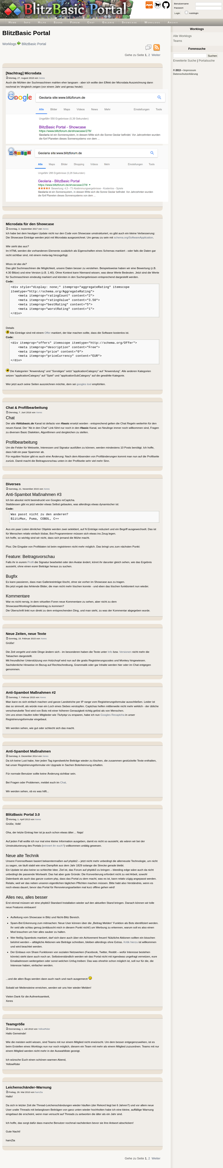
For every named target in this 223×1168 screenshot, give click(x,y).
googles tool (84, 384)
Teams (177, 41)
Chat (91, 22)
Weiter (156, 55)
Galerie (108, 22)
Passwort (178, 8)
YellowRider (44, 1029)
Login (177, 13)
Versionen (125, 651)
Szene (58, 22)
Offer (48, 332)
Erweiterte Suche (184, 60)
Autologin (193, 13)
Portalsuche (207, 60)
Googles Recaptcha (112, 714)
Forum (75, 22)
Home (13, 22)
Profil (31, 562)
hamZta (39, 1092)
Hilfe (42, 22)
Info (27, 22)
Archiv (173, 22)
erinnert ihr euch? (53, 845)
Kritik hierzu (130, 942)
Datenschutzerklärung (185, 74)
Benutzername (181, 3)
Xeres (42, 78)
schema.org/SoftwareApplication (133, 237)
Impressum (189, 70)
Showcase (129, 22)
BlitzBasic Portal (34, 44)
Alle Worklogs (182, 36)
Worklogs (152, 22)
